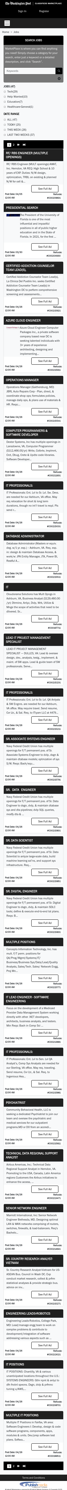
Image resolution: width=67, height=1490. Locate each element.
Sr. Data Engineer (21, 790)
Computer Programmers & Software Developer (27, 433)
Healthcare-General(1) (20, 106)
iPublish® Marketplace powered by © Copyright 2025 (33, 1484)
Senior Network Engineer (26, 1208)
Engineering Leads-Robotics (28, 1313)
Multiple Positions (20, 942)
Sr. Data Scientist (19, 840)
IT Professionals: (19, 485)
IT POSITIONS (15, 1364)
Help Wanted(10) (17, 96)
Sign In (22, 11)
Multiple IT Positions (22, 1415)
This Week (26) (16, 129)
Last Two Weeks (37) (20, 134)
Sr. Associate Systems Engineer (30, 739)
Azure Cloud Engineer (23, 320)
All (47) (12, 119)
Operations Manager (22, 380)
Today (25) (14, 124)
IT (7, 587)
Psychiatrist (15, 1103)
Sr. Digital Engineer (21, 891)
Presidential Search (22, 208)
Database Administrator (25, 536)
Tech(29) (12, 91)
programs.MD (14, 1127)
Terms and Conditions (33, 1477)
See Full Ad (45, 188)
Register (44, 11)
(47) (9, 86)
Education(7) (14, 101)
